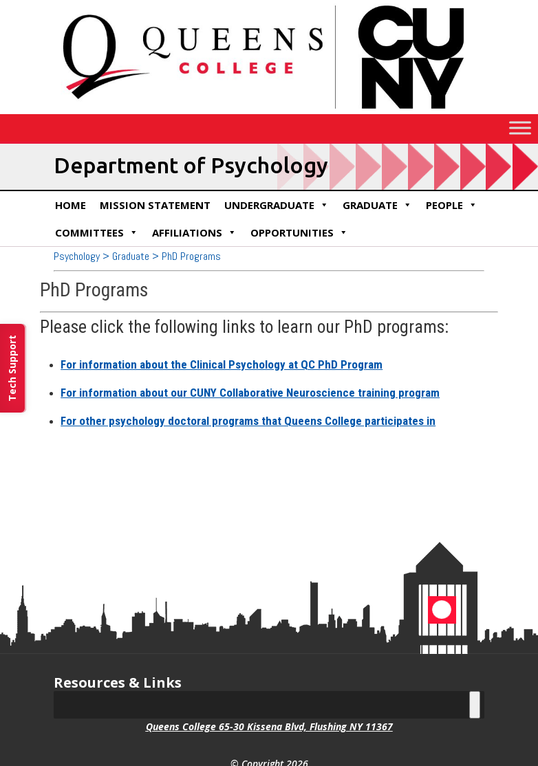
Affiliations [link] (194, 232)
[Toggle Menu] (520, 128)
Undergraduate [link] (276, 205)
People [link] (451, 205)
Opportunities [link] (299, 232)
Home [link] (70, 205)
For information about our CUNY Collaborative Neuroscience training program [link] (250, 393)
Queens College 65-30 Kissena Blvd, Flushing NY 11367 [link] (269, 726)
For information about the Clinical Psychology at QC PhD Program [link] (222, 364)
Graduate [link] (377, 205)
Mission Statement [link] (155, 205)
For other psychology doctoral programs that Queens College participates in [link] (248, 421)
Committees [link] (96, 232)
